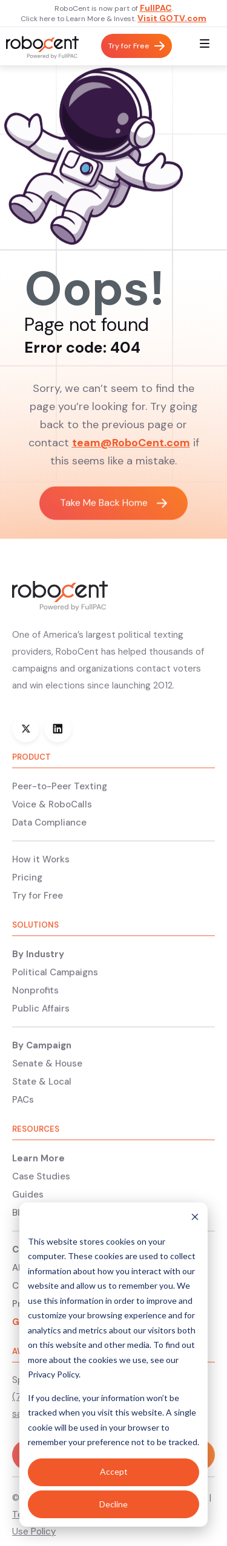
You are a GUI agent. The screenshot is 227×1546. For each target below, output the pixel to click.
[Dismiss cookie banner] (195, 1218)
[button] (205, 46)
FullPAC (156, 7)
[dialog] (113, 1364)
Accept (114, 1471)
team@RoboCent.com (131, 442)
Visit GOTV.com (171, 18)
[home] (39, 46)
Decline (113, 1504)
